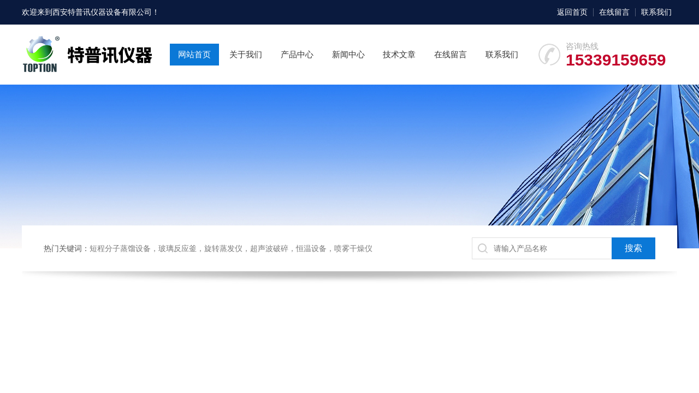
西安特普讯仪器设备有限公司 (102, 12)
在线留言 (614, 12)
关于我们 (245, 54)
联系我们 (656, 12)
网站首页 (194, 54)
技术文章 (399, 54)
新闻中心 (348, 54)
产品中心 (297, 54)
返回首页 (572, 12)
